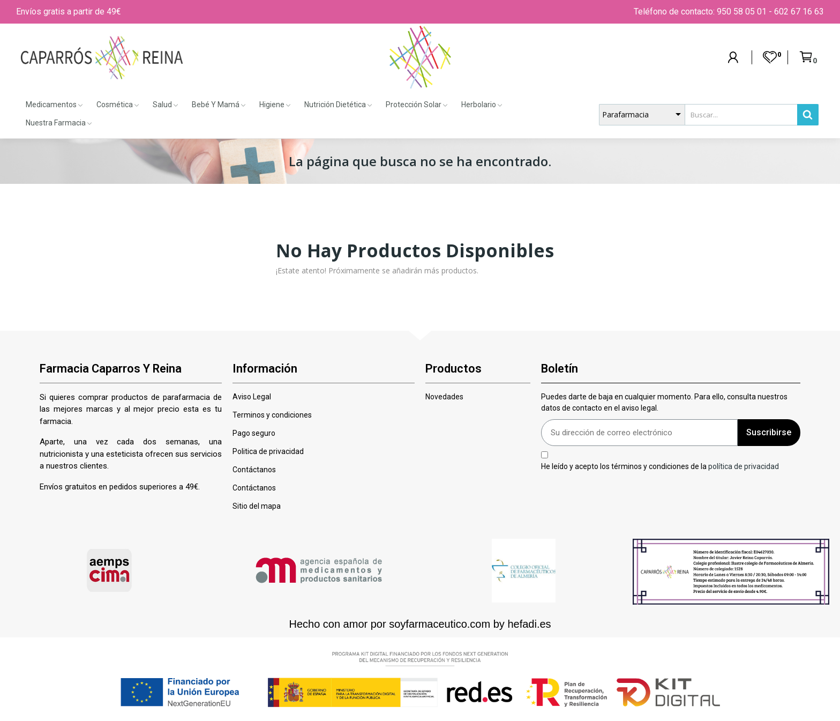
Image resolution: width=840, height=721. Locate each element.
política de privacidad (743, 466)
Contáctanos (254, 469)
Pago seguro (253, 433)
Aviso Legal (251, 396)
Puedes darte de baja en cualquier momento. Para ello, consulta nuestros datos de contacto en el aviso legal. (664, 402)
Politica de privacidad (268, 451)
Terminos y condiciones (272, 415)
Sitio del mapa (256, 506)
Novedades (444, 396)
